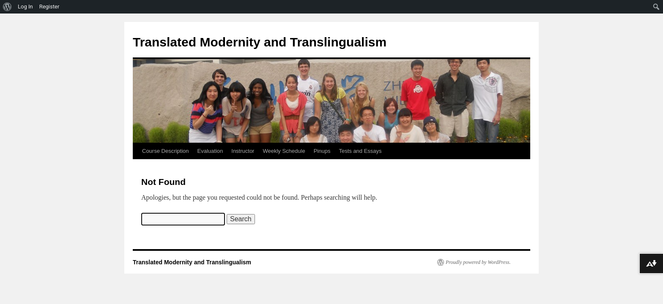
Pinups (322, 151)
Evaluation (210, 151)
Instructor (242, 151)
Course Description (165, 151)
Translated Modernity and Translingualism (259, 42)
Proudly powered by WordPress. (478, 262)
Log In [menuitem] (25, 6)
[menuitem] (7, 7)
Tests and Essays (360, 151)
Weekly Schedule (284, 151)
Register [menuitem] (49, 6)
